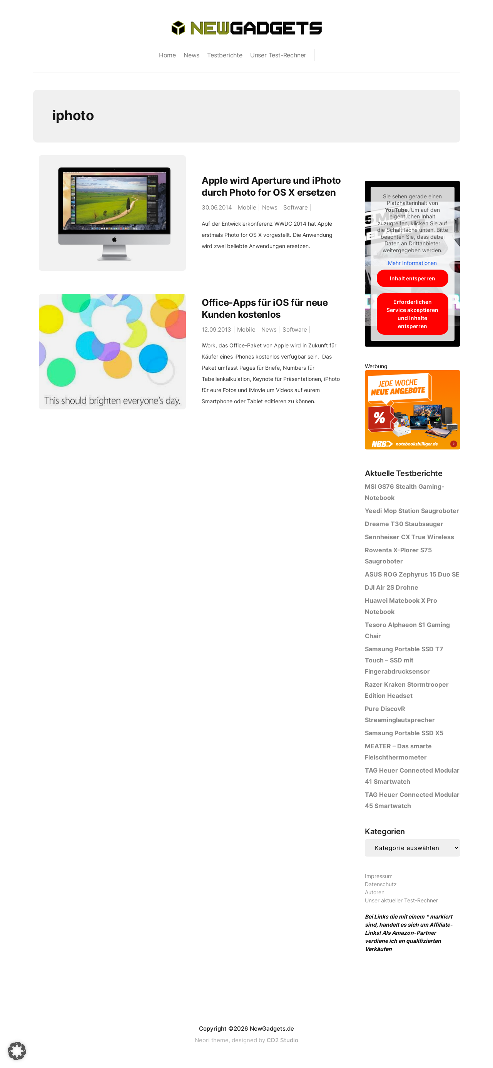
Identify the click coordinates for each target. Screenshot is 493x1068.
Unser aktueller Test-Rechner (401, 900)
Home (167, 55)
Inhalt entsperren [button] (412, 278)
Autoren (374, 892)
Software (295, 207)
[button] (17, 1051)
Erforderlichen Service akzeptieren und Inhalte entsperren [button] (412, 313)
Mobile (247, 207)
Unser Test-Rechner (278, 55)
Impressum (379, 876)
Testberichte (224, 55)
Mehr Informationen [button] (412, 263)
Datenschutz (381, 884)
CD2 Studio (282, 1040)
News (191, 55)
